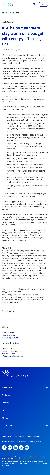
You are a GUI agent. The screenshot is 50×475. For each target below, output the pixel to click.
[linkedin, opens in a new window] (15, 447)
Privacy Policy (6, 436)
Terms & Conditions (33, 436)
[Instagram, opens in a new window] (10, 447)
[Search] (34, 4)
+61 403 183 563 (8, 353)
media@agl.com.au (10, 337)
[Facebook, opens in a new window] (4, 447)
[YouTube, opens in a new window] (27, 447)
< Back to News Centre (11, 13)
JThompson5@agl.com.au (12, 356)
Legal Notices (21, 441)
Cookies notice (19, 436)
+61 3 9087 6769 (8, 335)
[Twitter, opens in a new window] (21, 447)
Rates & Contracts (8, 441)
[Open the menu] (4, 4)
